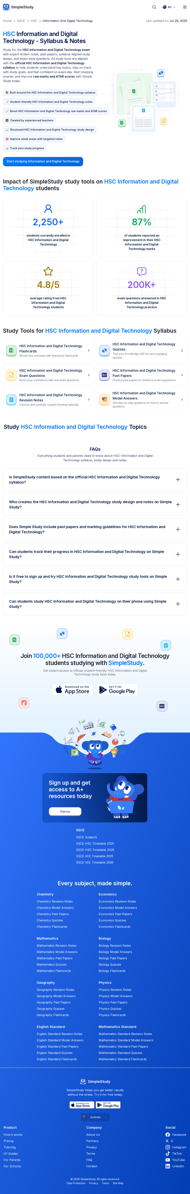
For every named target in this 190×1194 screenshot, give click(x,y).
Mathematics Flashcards (54, 971)
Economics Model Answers (118, 908)
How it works (13, 1134)
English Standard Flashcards (57, 1059)
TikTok (174, 1153)
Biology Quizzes (110, 964)
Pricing (8, 1141)
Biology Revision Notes (115, 945)
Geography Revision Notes (55, 990)
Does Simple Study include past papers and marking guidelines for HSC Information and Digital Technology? (95, 529)
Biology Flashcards (112, 971)
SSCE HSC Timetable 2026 (95, 850)
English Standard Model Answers (60, 1040)
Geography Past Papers (54, 1002)
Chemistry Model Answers (55, 908)
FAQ (89, 1160)
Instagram (176, 1147)
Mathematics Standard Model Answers (126, 1040)
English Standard (51, 1027)
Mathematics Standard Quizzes (120, 1053)
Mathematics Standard (117, 1027)
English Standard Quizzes (55, 1053)
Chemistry (45, 894)
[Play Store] (117, 690)
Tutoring (10, 1147)
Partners (92, 1141)
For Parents (12, 1160)
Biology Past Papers (113, 958)
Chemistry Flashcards (52, 926)
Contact (91, 1166)
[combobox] (169, 7)
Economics (108, 894)
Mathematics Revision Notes (56, 945)
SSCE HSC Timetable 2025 (95, 843)
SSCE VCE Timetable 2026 (94, 862)
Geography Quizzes (51, 1008)
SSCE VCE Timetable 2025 (94, 856)
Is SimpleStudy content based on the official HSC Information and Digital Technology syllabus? (95, 479)
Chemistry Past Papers (53, 914)
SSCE (21, 21)
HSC (34, 21)
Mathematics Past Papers (55, 958)
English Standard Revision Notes (59, 1034)
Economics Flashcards (114, 926)
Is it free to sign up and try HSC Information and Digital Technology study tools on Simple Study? (95, 579)
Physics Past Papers (113, 1002)
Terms (90, 1153)
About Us (93, 1134)
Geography (46, 983)
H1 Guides (11, 1153)
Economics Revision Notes (117, 901)
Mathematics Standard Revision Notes (125, 1034)
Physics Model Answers (115, 996)
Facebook (176, 1134)
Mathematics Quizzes (52, 964)
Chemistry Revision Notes (55, 901)
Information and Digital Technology (68, 21)
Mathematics (47, 938)
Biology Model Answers (115, 952)
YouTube (175, 1160)
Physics (105, 983)
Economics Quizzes (112, 920)
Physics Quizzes (110, 1008)
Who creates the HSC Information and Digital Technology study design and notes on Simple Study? (95, 504)
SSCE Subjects (86, 837)
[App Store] (72, 690)
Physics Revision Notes (115, 990)
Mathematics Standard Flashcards (123, 1059)
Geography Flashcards (53, 1015)
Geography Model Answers (56, 996)
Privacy (91, 1147)
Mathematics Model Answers (57, 952)
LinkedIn (175, 1166)
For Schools (12, 1166)
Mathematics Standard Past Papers (123, 1046)
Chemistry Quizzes (50, 920)
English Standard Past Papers (57, 1046)
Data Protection (76, 1183)
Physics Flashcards (112, 1015)
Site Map (118, 1183)
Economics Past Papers (115, 914)
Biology (105, 938)
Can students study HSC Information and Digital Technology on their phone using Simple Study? (95, 604)
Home (7, 21)
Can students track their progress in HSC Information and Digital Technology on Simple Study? (95, 554)
